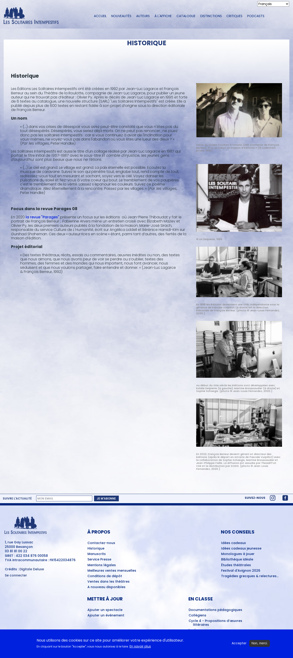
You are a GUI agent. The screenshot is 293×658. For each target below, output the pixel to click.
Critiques (234, 16)
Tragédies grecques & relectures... (250, 576)
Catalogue (185, 16)
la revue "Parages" (42, 217)
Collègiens (197, 615)
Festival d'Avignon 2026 (240, 571)
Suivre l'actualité (17, 498)
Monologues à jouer (238, 554)
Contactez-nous (101, 543)
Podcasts (255, 16)
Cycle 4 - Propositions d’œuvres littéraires (215, 623)
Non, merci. (259, 643)
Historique (95, 549)
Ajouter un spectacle (104, 610)
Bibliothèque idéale (237, 560)
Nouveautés (121, 16)
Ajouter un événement (105, 615)
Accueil (100, 16)
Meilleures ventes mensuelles (111, 571)
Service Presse (99, 560)
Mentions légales (101, 565)
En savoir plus (140, 646)
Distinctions (211, 16)
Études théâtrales (236, 565)
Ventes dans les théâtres (108, 582)
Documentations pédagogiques (215, 610)
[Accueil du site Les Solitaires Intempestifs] (45, 16)
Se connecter (16, 575)
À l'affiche (163, 16)
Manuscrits (96, 554)
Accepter (239, 643)
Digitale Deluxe (31, 569)
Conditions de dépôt (104, 576)
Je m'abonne (106, 498)
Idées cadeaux (233, 543)
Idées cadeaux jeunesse (241, 549)
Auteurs (143, 16)
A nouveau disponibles (106, 587)
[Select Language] (273, 4)
